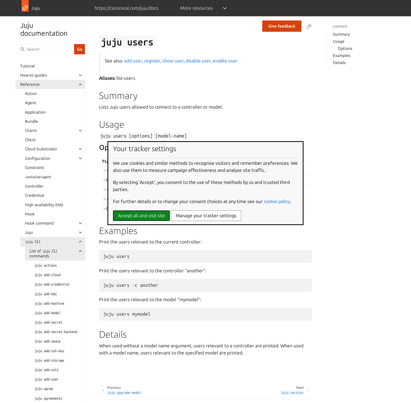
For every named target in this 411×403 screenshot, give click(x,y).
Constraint (34, 167)
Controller (34, 186)
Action (31, 93)
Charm (31, 130)
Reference (30, 84)
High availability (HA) (44, 205)
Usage (339, 41)
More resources (196, 8)
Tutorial (27, 66)
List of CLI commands (43, 253)
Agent (30, 102)
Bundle (31, 121)
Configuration (37, 158)
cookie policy (277, 201)
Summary (341, 34)
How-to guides (33, 75)
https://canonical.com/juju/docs (126, 8)
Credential (34, 195)
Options (345, 48)
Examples (342, 55)
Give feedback (281, 26)
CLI (32, 241)
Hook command (39, 223)
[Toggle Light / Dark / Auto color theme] (309, 26)
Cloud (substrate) (41, 149)
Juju (29, 232)
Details (339, 62)
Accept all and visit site (141, 215)
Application (35, 112)
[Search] (45, 49)
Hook (30, 214)
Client (30, 139)
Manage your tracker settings (206, 215)
